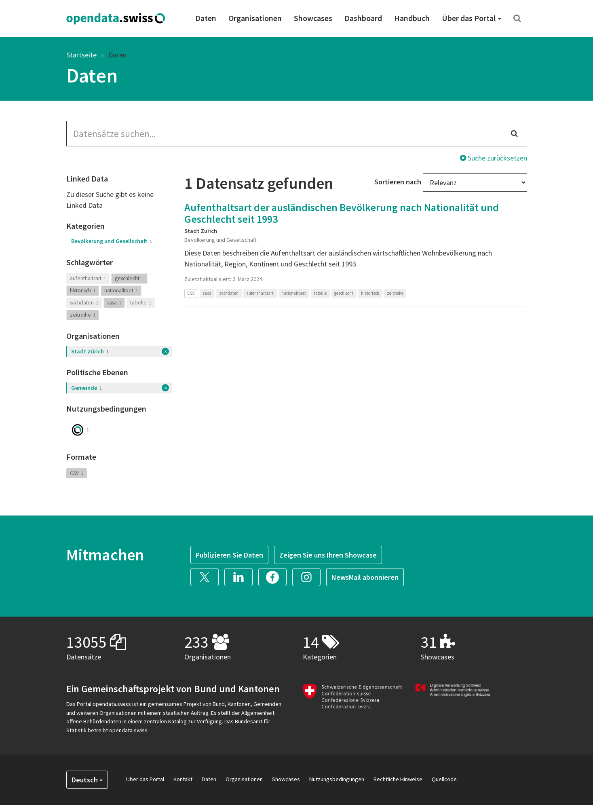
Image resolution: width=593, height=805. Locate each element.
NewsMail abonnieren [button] (365, 577)
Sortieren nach (397, 181)
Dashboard (363, 18)
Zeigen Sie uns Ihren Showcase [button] (328, 555)
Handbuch (412, 18)
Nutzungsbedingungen (336, 779)
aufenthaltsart (88, 278)
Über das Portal (471, 18)
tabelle (140, 302)
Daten (205, 18)
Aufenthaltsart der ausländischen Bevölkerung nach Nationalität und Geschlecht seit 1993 (341, 213)
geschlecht (129, 278)
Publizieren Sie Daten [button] (229, 555)
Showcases (313, 18)
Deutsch (87, 779)
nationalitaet (121, 290)
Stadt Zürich (90, 351)
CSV (76, 472)
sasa (114, 302)
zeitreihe (82, 314)
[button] (207, 576)
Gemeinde (86, 387)
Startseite (81, 54)
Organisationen (255, 18)
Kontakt (182, 779)
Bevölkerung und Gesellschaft (111, 241)
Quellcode (444, 779)
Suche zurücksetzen (493, 158)
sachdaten (84, 302)
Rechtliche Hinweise (398, 779)
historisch (82, 290)
